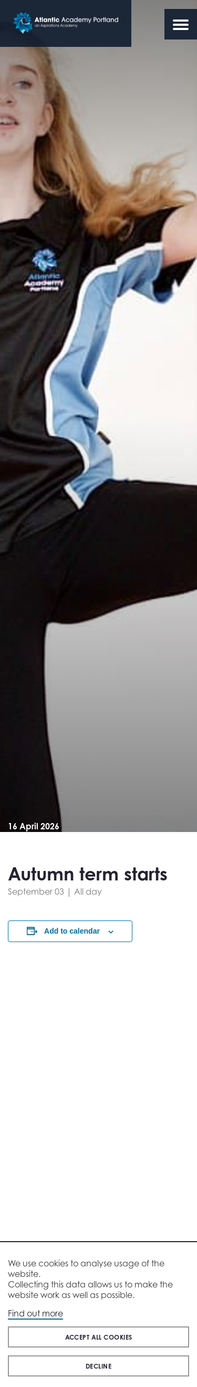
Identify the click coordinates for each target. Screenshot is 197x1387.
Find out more (35, 1313)
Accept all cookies (98, 1337)
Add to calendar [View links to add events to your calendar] (72, 931)
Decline (98, 1366)
